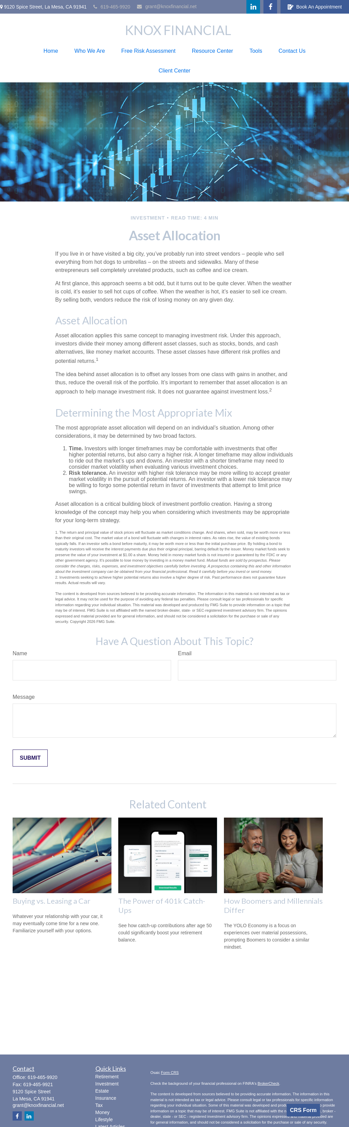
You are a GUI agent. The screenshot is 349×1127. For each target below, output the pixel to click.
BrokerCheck (268, 1083)
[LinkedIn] (253, 7)
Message (24, 697)
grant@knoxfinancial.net (166, 6)
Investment (107, 1083)
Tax (99, 1105)
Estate (102, 1091)
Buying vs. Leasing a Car (51, 900)
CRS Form (303, 1110)
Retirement (107, 1076)
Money (102, 1112)
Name (20, 653)
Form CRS (170, 1072)
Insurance (105, 1098)
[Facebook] (270, 7)
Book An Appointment (315, 7)
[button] (50, 51)
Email (185, 653)
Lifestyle (104, 1119)
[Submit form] (30, 758)
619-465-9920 (111, 7)
